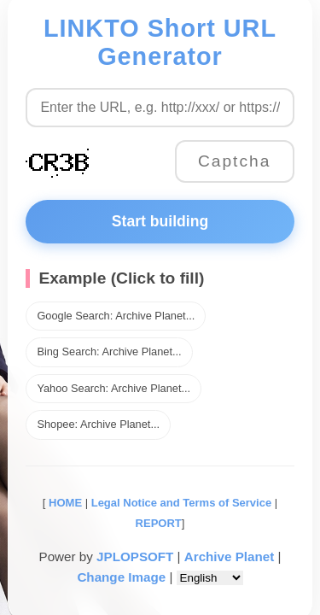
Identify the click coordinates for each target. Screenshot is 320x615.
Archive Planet (229, 556)
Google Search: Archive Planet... (116, 315)
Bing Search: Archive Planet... (109, 351)
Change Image (121, 577)
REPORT (159, 523)
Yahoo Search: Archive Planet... (113, 388)
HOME (63, 502)
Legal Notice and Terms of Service (181, 502)
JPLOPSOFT (134, 556)
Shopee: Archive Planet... (98, 424)
